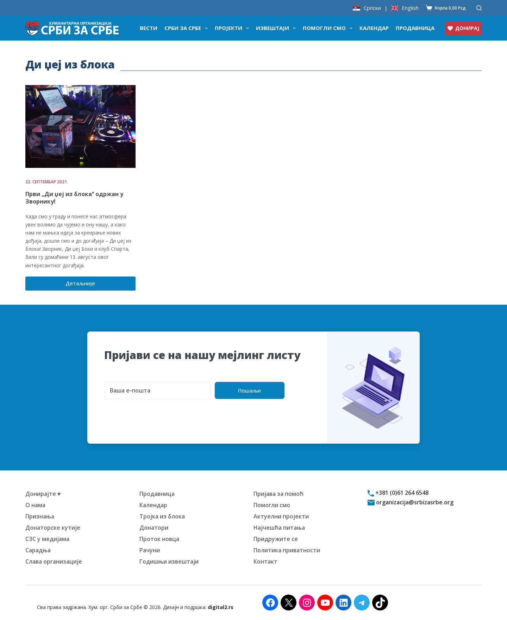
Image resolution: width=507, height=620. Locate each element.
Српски (372, 8)
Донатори (153, 527)
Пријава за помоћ (278, 494)
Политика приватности (287, 550)
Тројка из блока (162, 516)
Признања (39, 516)
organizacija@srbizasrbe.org (414, 502)
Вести (148, 27)
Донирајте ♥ (43, 494)
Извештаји (277, 28)
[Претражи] (479, 8)
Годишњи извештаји (169, 561)
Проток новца (159, 539)
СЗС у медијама (47, 539)
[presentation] (157, 413)
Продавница (415, 27)
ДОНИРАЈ (463, 28)
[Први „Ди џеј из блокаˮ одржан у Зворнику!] (80, 126)
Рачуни (149, 550)
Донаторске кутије (52, 527)
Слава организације (53, 561)
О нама (35, 505)
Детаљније (85, 285)
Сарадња (38, 550)
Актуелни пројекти (281, 516)
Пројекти (233, 28)
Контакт (265, 561)
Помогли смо (329, 28)
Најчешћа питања (279, 527)
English (410, 8)
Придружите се (276, 539)
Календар (374, 27)
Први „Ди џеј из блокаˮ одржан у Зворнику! (74, 197)
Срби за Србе (187, 28)
